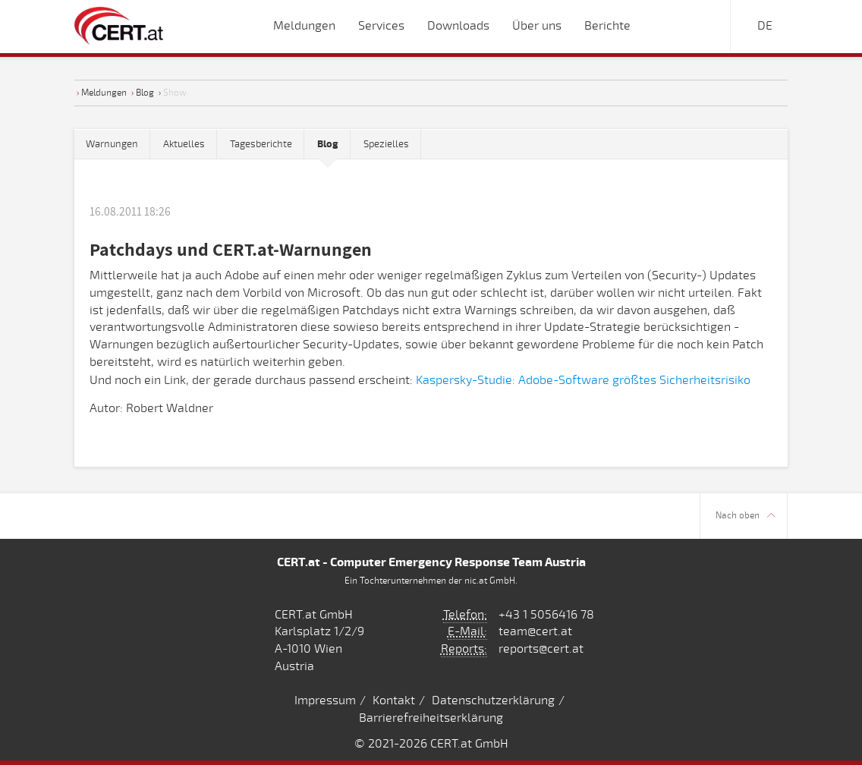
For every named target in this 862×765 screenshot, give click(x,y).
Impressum (325, 700)
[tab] (328, 144)
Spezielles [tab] (386, 144)
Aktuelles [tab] (184, 144)
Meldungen (104, 92)
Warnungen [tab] (112, 144)
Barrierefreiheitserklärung (431, 718)
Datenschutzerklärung (493, 700)
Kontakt (394, 700)
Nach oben (745, 515)
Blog (145, 92)
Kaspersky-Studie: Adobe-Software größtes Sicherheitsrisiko (583, 380)
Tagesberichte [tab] (261, 144)
